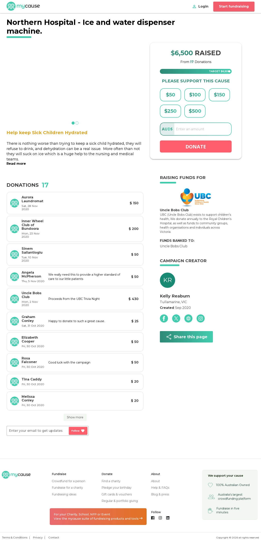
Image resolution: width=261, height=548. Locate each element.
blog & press (160, 494)
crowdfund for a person (68, 481)
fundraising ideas (64, 494)
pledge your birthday (117, 487)
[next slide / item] (141, 81)
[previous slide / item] (9, 81)
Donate (196, 146)
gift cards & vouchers (117, 494)
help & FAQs (160, 487)
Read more (16, 164)
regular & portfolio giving (120, 501)
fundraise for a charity (67, 487)
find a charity (111, 481)
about (155, 481)
